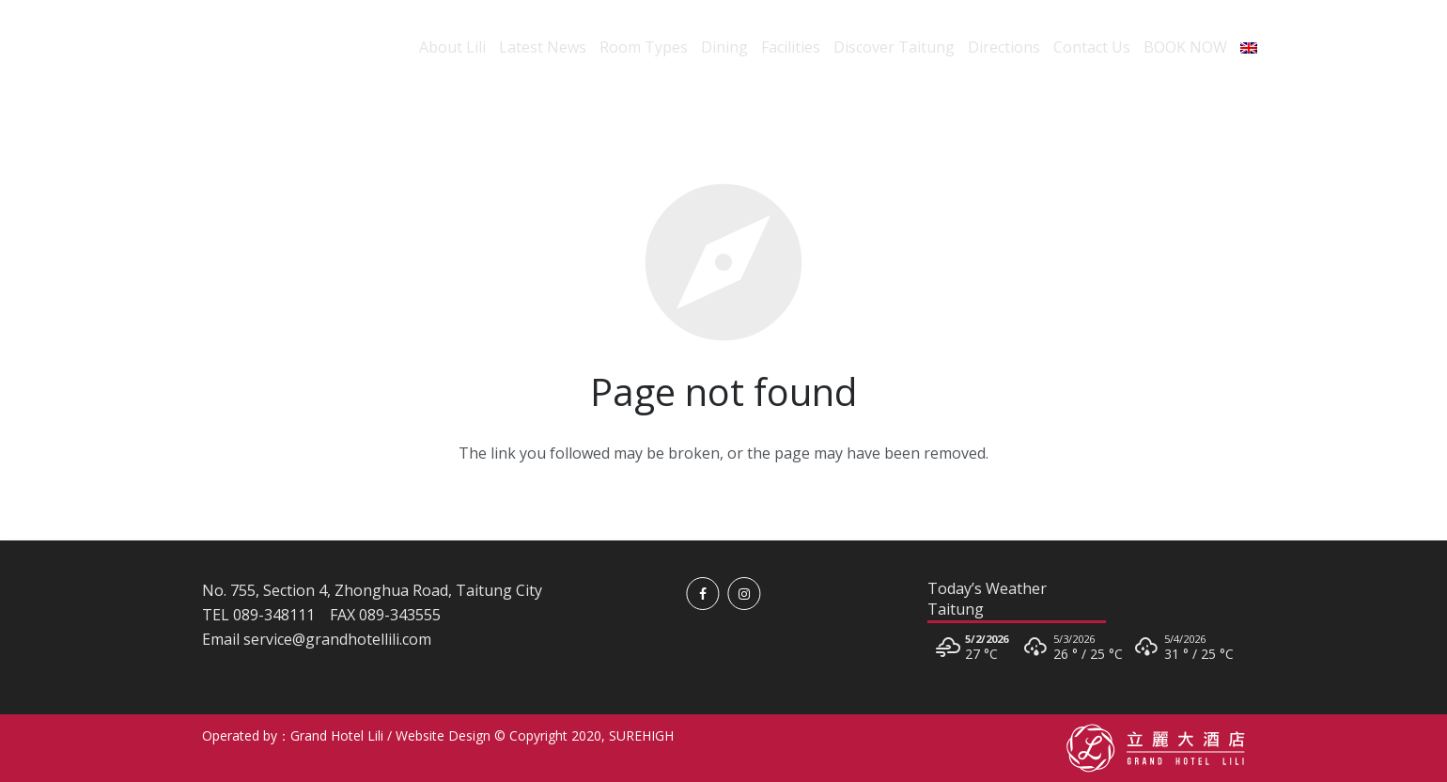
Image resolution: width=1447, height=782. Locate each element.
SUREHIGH (641, 735)
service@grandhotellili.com (337, 639)
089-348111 (274, 614)
